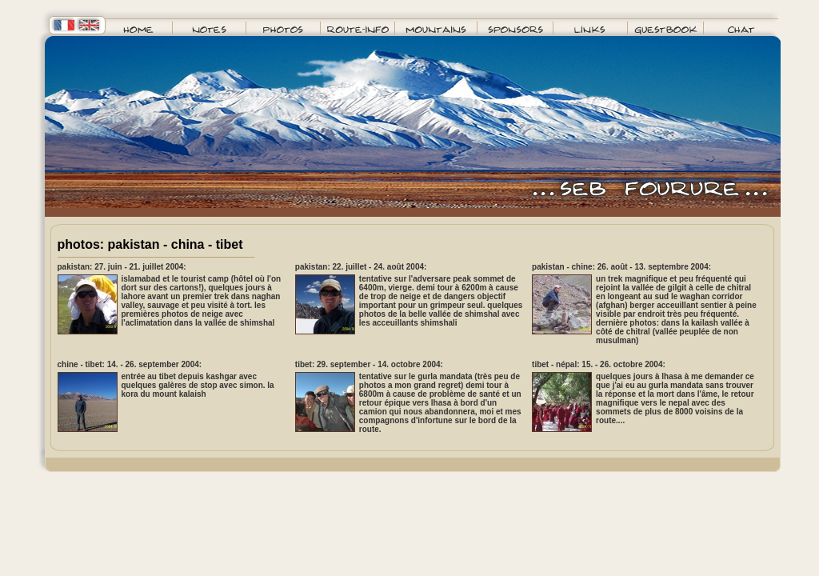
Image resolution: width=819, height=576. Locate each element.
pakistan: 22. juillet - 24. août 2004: (361, 266)
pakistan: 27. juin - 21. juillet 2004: (122, 266)
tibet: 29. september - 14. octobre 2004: (369, 364)
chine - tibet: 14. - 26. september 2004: (130, 364)
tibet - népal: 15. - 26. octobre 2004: (598, 364)
